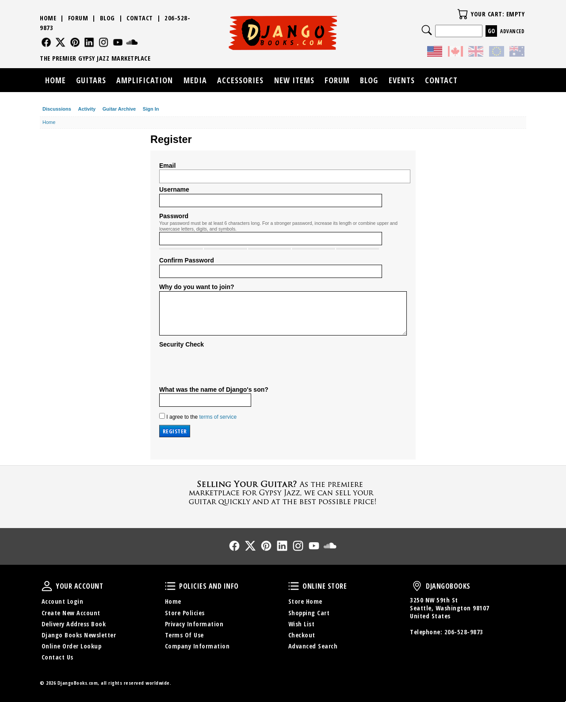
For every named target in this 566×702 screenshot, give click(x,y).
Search (427, 30)
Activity (87, 109)
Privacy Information (194, 624)
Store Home (305, 601)
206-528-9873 (463, 632)
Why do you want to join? (196, 286)
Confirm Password (186, 260)
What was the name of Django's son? (213, 389)
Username (174, 189)
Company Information (197, 646)
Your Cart (462, 14)
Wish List (301, 624)
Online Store (294, 586)
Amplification (144, 80)
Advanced (512, 31)
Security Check (181, 344)
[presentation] (226, 366)
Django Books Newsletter (79, 635)
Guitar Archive (119, 109)
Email (167, 165)
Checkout (301, 635)
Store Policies (185, 613)
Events (402, 80)
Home (48, 18)
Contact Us (57, 657)
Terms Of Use (184, 635)
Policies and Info (170, 586)
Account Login (63, 601)
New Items (294, 80)
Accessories (240, 80)
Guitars (91, 80)
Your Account (47, 586)
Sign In (151, 109)
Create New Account (71, 613)
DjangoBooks (417, 586)
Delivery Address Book (74, 624)
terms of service (218, 417)
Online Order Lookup (72, 646)
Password (173, 216)
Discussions (56, 109)
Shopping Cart (309, 613)
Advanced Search (313, 646)
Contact (139, 18)
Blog (107, 18)
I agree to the (198, 416)
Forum (78, 18)
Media (195, 80)
